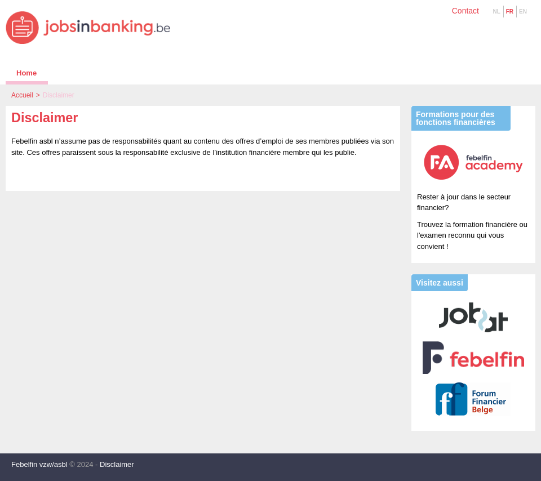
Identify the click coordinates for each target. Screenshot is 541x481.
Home (26, 73)
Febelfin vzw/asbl (39, 464)
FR (509, 11)
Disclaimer (117, 464)
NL (496, 11)
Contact (465, 10)
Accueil (22, 95)
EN (523, 11)
